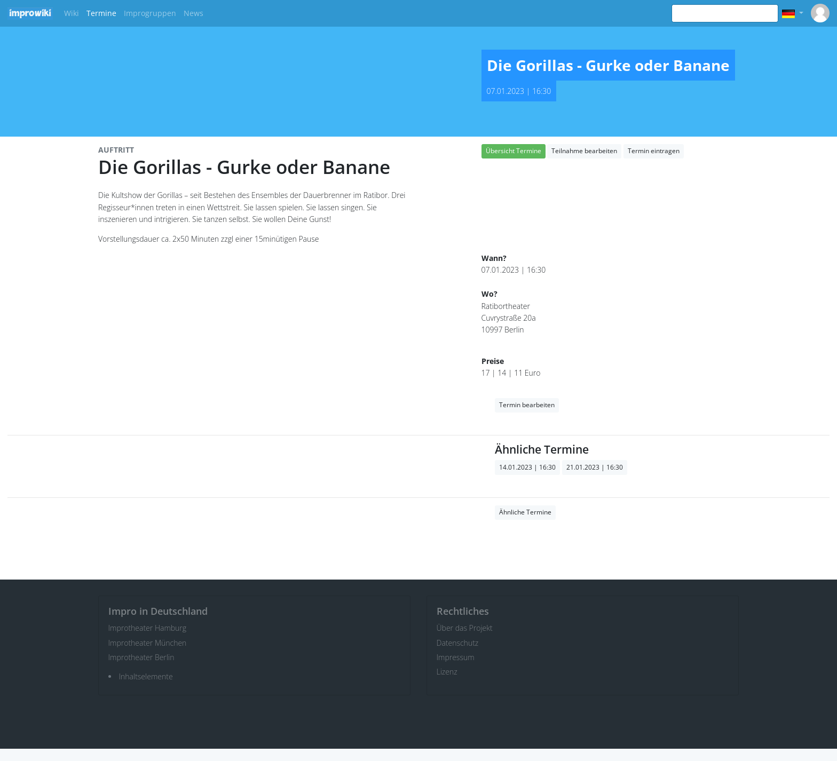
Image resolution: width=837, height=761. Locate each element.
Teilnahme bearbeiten (584, 150)
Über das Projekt (465, 628)
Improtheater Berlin (141, 657)
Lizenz (447, 672)
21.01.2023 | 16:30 (594, 467)
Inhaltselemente (146, 676)
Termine (101, 13)
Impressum (456, 657)
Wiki (71, 13)
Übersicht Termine (513, 150)
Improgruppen (150, 13)
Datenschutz (458, 643)
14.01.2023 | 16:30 (527, 467)
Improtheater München (147, 643)
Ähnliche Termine (525, 512)
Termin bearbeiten (527, 404)
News (193, 13)
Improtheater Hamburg (147, 628)
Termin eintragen (654, 150)
